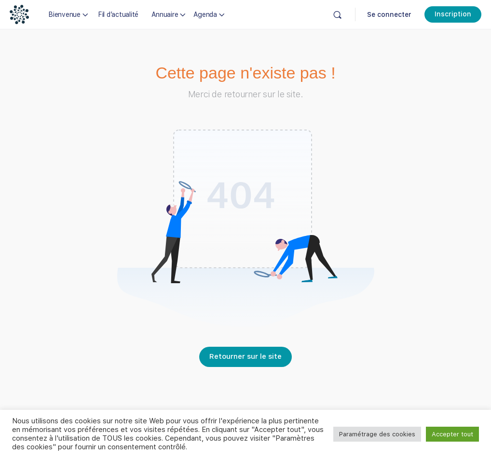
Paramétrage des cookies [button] (377, 434)
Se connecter (389, 14)
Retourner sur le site (245, 356)
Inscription (453, 14)
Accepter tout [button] (452, 434)
